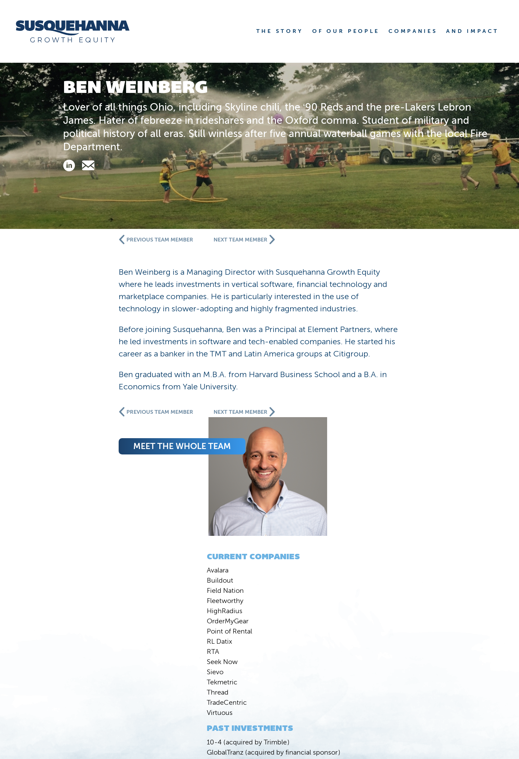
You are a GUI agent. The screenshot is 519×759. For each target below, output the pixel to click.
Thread (79, 467)
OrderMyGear (89, 395)
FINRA (437, 717)
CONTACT (450, 684)
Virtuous (81, 487)
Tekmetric (83, 456)
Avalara (79, 344)
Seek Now (83, 436)
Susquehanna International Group (131, 717)
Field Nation (86, 365)
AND (472, 31)
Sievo (76, 446)
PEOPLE (376, 672)
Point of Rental (91, 406)
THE (279, 31)
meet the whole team (288, 458)
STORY (321, 672)
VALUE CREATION (364, 684)
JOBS (460, 696)
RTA (74, 426)
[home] (81, 31)
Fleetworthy (86, 375)
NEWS (287, 684)
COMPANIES (444, 672)
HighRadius (86, 385)
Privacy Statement (472, 717)
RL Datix (81, 416)
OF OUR (346, 31)
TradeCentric (88, 477)
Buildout (81, 355)
